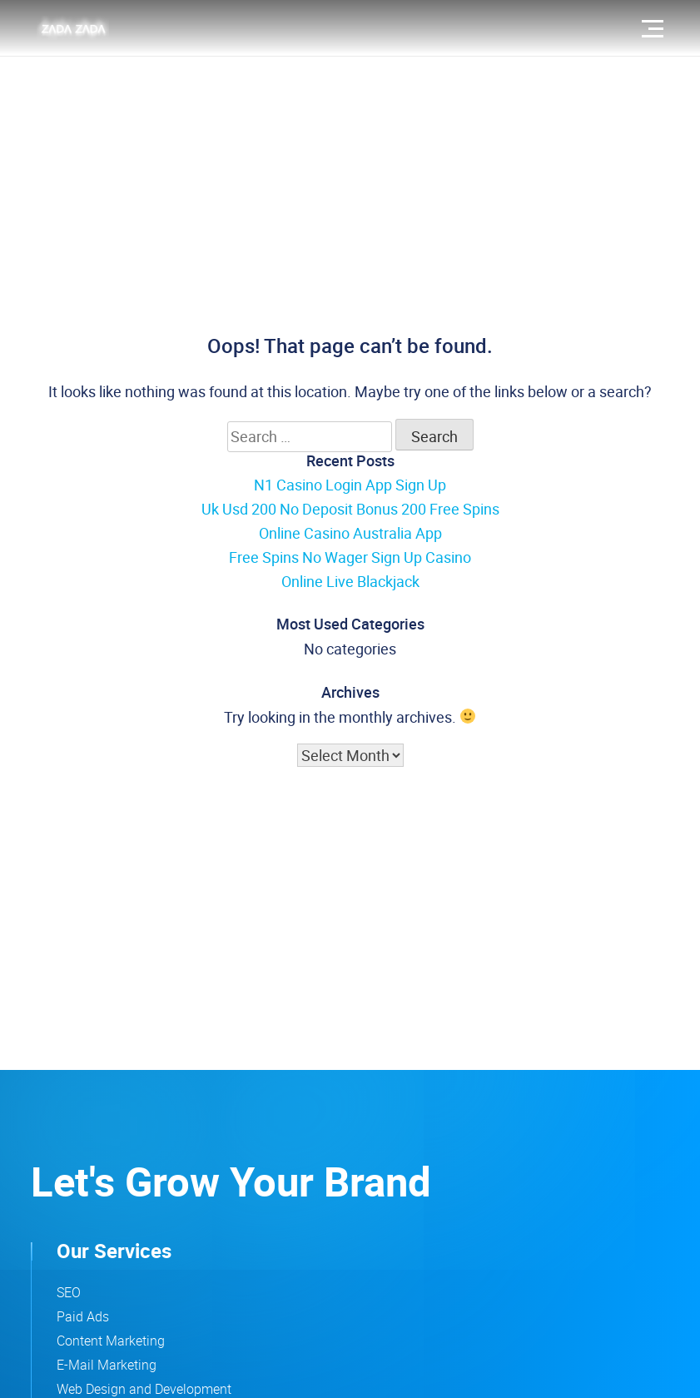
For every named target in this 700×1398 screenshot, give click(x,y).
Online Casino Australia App (350, 533)
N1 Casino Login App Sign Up (350, 485)
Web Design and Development (144, 1389)
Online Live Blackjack (350, 581)
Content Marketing (111, 1340)
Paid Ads (83, 1316)
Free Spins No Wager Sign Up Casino (350, 557)
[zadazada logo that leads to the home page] (73, 28)
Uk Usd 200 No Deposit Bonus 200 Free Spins (350, 509)
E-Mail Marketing (106, 1365)
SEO (69, 1292)
